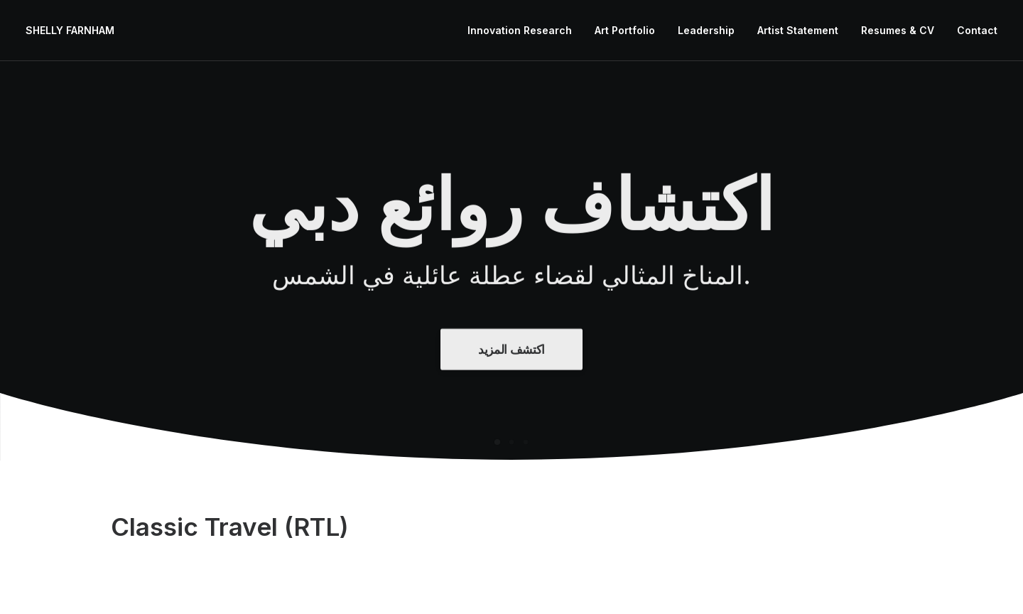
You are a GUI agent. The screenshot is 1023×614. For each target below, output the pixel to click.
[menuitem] (524, 30)
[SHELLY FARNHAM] (70, 31)
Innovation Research (519, 30)
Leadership (706, 30)
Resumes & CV (897, 30)
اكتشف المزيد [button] (511, 374)
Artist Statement (797, 30)
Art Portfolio (625, 30)
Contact (977, 30)
